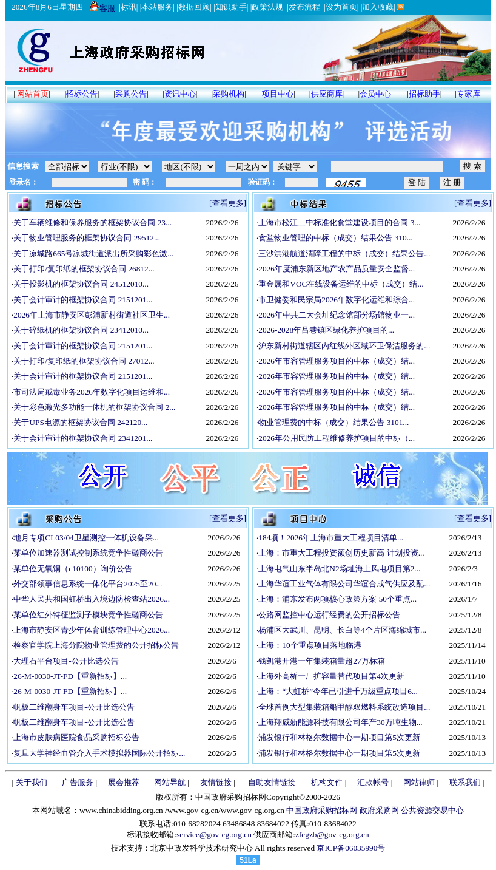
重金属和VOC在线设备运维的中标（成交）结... (340, 283)
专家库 (468, 93)
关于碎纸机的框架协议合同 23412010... (81, 330)
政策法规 (267, 7)
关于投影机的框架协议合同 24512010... (81, 283)
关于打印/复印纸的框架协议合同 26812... (83, 268)
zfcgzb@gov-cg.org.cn (332, 834)
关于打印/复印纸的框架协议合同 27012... (83, 360)
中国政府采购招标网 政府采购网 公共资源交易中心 (374, 810)
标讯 (128, 7)
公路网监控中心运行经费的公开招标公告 (329, 614)
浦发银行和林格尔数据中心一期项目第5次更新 (339, 737)
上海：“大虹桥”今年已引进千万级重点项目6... (338, 691)
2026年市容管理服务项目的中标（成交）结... (336, 360)
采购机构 (228, 93)
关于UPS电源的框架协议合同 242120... (80, 422)
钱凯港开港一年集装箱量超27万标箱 (321, 660)
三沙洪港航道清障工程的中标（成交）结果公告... (344, 253)
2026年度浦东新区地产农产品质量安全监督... (336, 268)
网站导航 (170, 782)
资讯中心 (180, 93)
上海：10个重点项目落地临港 (309, 645)
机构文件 (327, 782)
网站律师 (419, 782)
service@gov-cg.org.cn (214, 834)
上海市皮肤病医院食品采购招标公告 (76, 737)
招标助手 (424, 93)
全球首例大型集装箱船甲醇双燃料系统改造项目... (344, 707)
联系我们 (465, 782)
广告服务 (77, 782)
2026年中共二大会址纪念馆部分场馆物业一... (336, 314)
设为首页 (341, 7)
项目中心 (277, 93)
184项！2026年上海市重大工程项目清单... (330, 537)
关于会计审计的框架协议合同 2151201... (82, 299)
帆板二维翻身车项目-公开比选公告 (73, 707)
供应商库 (327, 93)
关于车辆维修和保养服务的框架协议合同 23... (92, 222)
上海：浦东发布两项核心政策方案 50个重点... (337, 598)
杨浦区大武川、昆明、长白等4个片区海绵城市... (342, 629)
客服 (102, 8)
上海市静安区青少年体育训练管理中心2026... (91, 629)
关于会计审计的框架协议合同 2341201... (82, 438)
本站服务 (157, 7)
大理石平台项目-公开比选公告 (65, 660)
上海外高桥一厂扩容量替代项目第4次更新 (331, 676)
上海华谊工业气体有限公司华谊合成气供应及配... (344, 583)
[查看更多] (227, 203)
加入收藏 (378, 7)
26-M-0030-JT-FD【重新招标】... (70, 676)
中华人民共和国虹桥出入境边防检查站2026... (91, 598)
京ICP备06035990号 (351, 847)
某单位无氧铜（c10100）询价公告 (72, 568)
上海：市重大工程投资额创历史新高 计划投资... (341, 552)
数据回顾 (194, 7)
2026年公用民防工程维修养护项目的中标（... (336, 438)
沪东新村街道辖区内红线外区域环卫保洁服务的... (344, 345)
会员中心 (375, 93)
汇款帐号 (373, 782)
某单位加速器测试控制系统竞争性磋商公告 (88, 552)
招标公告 (82, 93)
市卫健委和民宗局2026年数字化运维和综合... (336, 299)
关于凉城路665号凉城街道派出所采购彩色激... (93, 253)
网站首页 (33, 93)
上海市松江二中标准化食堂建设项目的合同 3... (339, 222)
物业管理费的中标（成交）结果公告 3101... (333, 422)
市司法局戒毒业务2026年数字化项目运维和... (91, 391)
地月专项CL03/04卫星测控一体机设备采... (85, 537)
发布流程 (304, 7)
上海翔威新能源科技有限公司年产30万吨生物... (340, 722)
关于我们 (31, 782)
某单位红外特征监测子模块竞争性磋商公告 (88, 614)
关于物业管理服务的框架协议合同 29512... (86, 237)
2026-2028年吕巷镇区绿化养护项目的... (326, 330)
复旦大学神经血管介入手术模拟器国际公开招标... (99, 753)
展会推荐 (123, 782)
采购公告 (131, 93)
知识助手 (231, 7)
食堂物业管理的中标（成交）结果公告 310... (335, 237)
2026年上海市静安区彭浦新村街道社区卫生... (91, 314)
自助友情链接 (271, 782)
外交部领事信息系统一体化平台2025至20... (87, 583)
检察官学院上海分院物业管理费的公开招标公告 (96, 645)
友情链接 (216, 782)
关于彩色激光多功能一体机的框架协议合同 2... (94, 407)
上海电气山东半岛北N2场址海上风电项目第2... (339, 568)
